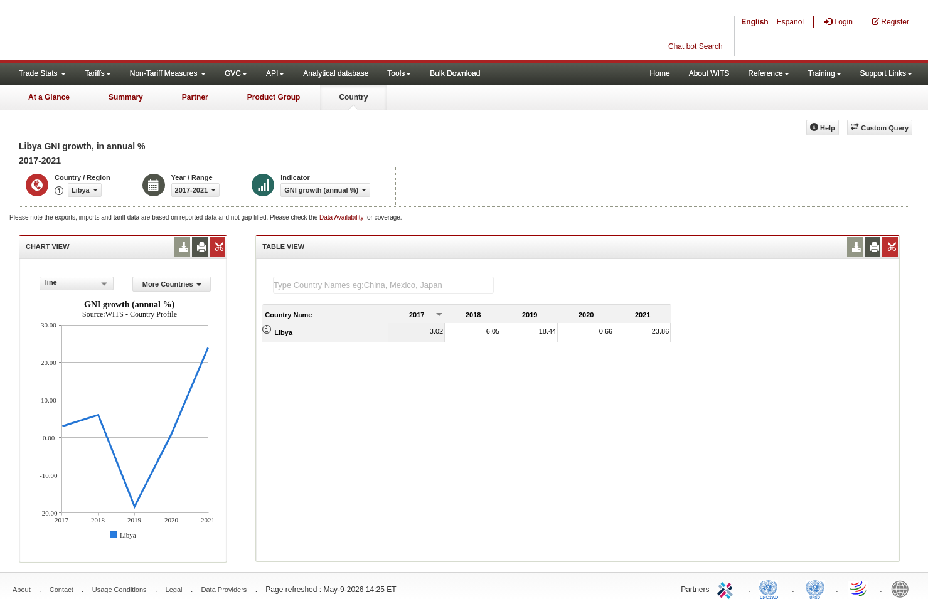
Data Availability (342, 217)
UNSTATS (815, 588)
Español (790, 22)
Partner (195, 97)
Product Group (274, 97)
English (754, 22)
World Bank (902, 588)
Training (824, 73)
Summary (126, 97)
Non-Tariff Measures (168, 73)
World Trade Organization (859, 588)
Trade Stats (42, 73)
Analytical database (335, 73)
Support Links (886, 73)
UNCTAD (771, 588)
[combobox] (77, 283)
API (275, 73)
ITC (727, 588)
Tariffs (98, 73)
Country (353, 97)
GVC (236, 73)
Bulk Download (455, 73)
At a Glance (49, 97)
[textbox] (383, 285)
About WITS (709, 73)
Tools (399, 73)
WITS (125, 31)
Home (660, 73)
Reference (768, 73)
